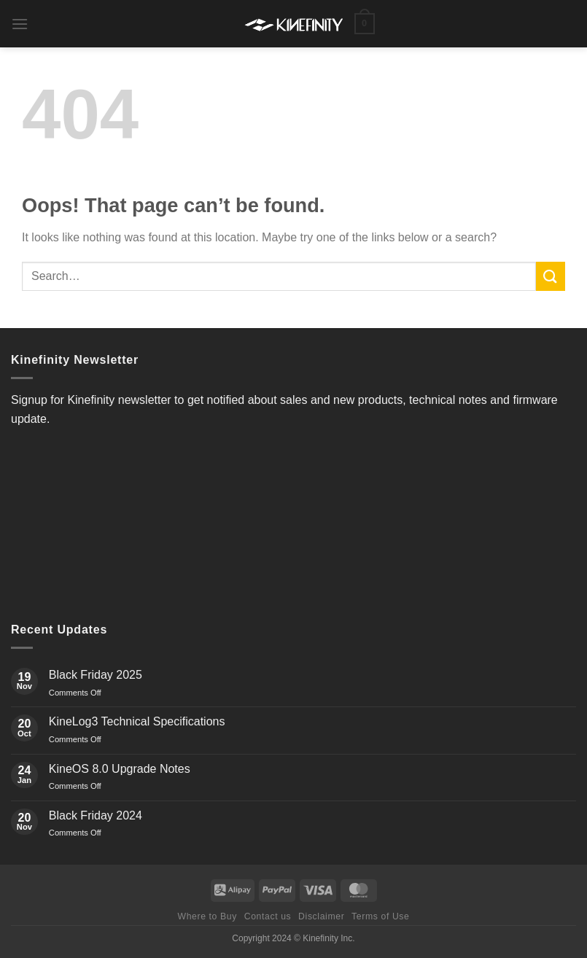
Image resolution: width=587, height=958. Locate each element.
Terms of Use (380, 916)
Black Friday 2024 (95, 815)
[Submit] (550, 276)
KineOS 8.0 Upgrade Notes (119, 769)
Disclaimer (321, 916)
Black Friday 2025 (95, 675)
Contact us (268, 916)
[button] (19, 24)
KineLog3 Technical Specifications (137, 721)
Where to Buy (206, 916)
